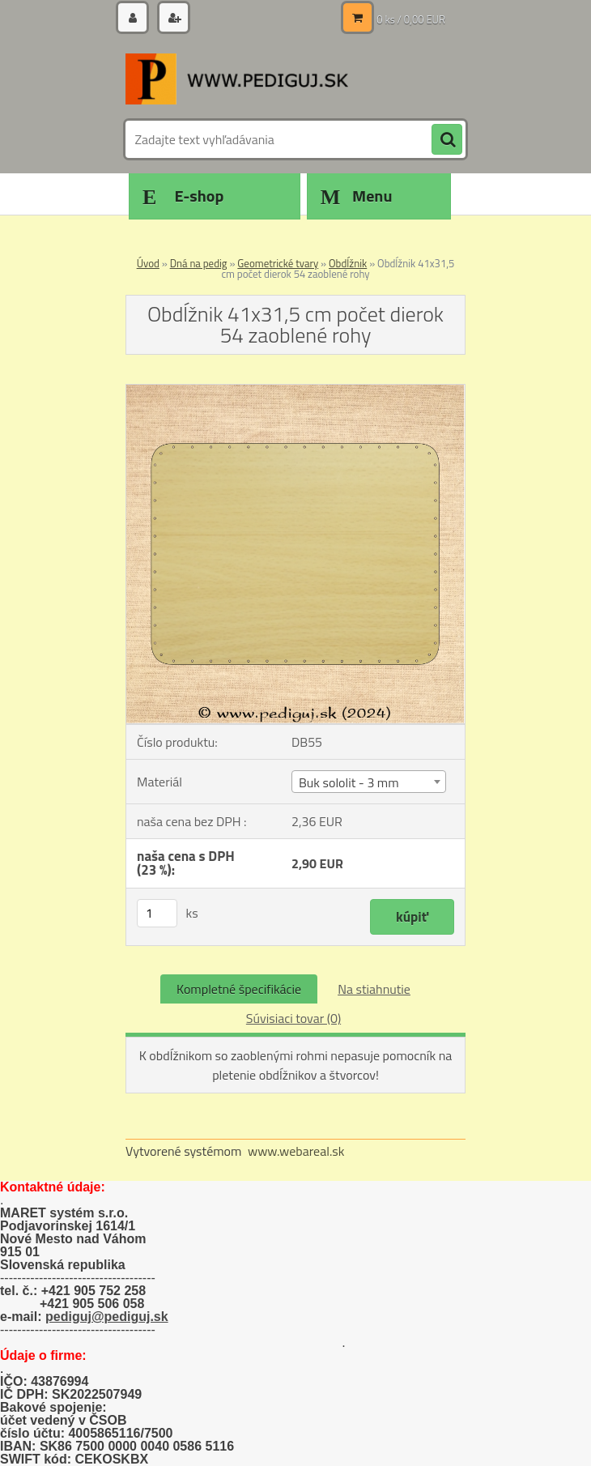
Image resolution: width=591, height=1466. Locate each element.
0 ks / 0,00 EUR (410, 19)
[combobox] (368, 781)
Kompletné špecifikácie (238, 989)
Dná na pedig (198, 263)
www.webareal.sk (296, 1151)
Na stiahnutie (374, 989)
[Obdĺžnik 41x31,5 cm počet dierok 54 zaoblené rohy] (295, 391)
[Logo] (236, 78)
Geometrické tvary (277, 263)
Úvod (148, 263)
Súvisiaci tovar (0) (293, 1018)
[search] (446, 140)
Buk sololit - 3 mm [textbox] (349, 782)
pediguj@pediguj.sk (106, 1316)
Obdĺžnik (348, 263)
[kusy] (157, 913)
